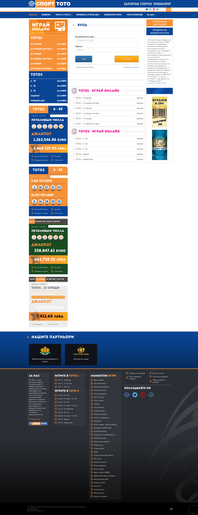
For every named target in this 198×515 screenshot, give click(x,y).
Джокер (56, 221)
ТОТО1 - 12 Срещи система (109, 113)
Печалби (57, 156)
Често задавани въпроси (135, 378)
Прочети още (35, 419)
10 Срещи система (48, 49)
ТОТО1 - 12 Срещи (109, 108)
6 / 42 (48, 86)
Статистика (58, 160)
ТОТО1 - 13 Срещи (109, 118)
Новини (46, 15)
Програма (38, 324)
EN (168, 9)
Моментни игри (113, 15)
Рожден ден (48, 100)
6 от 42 (31, 221)
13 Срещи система (48, 68)
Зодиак (48, 96)
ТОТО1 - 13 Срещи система (109, 124)
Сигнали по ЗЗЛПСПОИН (156, 83)
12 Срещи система (48, 59)
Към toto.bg (39, 9)
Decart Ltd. (40, 511)
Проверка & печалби (88, 15)
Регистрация (126, 59)
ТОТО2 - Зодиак (109, 154)
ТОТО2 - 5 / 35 (109, 149)
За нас (151, 15)
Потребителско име (85, 37)
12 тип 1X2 (50, 279)
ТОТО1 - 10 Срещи (109, 98)
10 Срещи (48, 44)
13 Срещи (48, 64)
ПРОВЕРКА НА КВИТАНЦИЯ (160, 23)
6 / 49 (48, 81)
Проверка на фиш (41, 160)
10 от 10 (60, 279)
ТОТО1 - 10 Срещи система (109, 103)
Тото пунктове (135, 15)
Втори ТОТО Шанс (41, 156)
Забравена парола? (131, 67)
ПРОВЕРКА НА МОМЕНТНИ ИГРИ (159, 31)
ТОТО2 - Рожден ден (109, 159)
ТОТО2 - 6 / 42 (109, 144)
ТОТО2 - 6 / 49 (109, 138)
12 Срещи (48, 54)
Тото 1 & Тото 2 (64, 15)
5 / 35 (48, 91)
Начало (33, 15)
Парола (79, 46)
